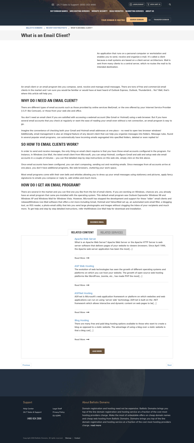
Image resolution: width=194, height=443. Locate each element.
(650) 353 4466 (88, 4)
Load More (97, 351)
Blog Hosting (82, 320)
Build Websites (116, 11)
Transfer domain (161, 19)
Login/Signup (138, 4)
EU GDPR (57, 415)
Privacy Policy (58, 412)
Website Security (99, 11)
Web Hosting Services (80, 11)
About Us (150, 11)
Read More (80, 258)
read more (96, 425)
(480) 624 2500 (34, 418)
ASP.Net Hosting (83, 293)
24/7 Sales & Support (32, 412)
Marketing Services (134, 11)
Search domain (137, 19)
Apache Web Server (85, 238)
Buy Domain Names (59, 11)
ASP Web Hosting (84, 266)
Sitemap (68, 438)
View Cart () (155, 4)
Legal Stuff (57, 408)
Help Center (28, 408)
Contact (77, 438)
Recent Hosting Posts (56, 28)
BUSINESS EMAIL (97, 222)
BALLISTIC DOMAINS (32, 28)
